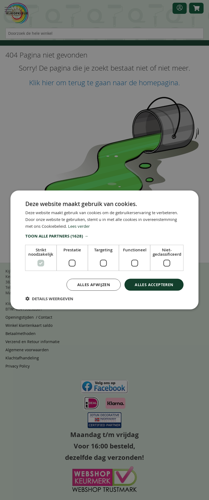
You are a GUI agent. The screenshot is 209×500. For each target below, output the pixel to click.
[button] (104, 235)
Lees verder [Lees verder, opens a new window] (79, 226)
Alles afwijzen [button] (93, 284)
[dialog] (104, 250)
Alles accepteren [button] (154, 284)
